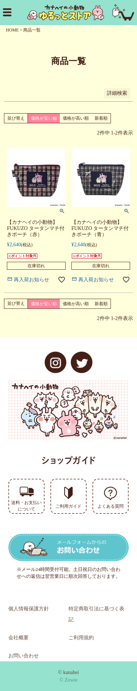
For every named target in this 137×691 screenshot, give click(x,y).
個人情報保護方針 (28, 608)
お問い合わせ (23, 655)
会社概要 (18, 637)
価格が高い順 (76, 118)
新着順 (101, 118)
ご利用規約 (81, 637)
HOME (12, 30)
